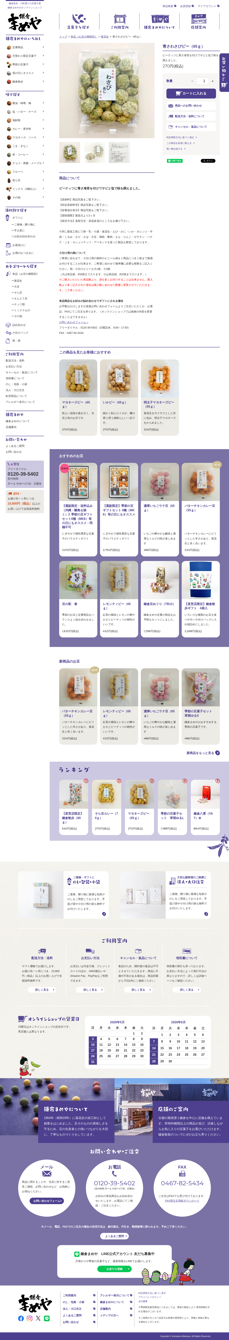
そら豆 (18, 292)
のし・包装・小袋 (16, 384)
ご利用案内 (69, 1295)
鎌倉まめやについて (18, 421)
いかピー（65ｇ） (115, 402)
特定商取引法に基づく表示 (152, 1293)
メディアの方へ (109, 1315)
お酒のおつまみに (23, 252)
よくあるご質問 (15, 445)
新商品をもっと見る (200, 753)
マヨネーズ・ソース (21, 137)
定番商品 (14, 47)
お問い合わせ (14, 451)
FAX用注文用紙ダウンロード (182, 1200)
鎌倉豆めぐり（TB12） (160, 604)
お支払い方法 (14, 366)
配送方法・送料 (15, 360)
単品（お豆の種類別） (84, 36)
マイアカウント (207, 6)
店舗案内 (11, 427)
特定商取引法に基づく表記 (180, 137)
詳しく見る (42, 989)
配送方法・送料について (186, 116)
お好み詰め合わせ (24, 236)
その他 (13, 197)
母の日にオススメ (20, 73)
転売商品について (16, 396)
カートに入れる (191, 93)
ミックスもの (22, 310)
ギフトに (17, 217)
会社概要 (143, 1301)
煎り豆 (13, 180)
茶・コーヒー (17, 154)
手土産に (19, 230)
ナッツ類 (19, 304)
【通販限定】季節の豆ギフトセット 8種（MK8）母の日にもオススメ (119, 510)
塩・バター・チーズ (21, 111)
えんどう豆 (20, 298)
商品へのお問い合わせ (185, 105)
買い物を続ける (174, 148)
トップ (63, 36)
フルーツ (14, 171)
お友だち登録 (114, 1268)
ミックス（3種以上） (22, 188)
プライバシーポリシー (149, 1297)
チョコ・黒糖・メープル (24, 163)
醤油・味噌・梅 (18, 103)
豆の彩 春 (69, 604)
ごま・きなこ (17, 145)
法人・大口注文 (15, 390)
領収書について (15, 378)
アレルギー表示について (20, 401)
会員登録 (185, 6)
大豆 (16, 286)
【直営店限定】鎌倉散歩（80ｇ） (72, 818)
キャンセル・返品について (187, 127)
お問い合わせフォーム (46, 1200)
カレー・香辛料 (18, 128)
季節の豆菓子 (17, 64)
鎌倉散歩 (14, 81)
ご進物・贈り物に (24, 224)
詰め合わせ (19, 324)
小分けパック (20, 332)
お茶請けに (19, 245)
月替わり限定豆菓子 (21, 55)
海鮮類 (13, 120)
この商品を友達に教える (179, 143)
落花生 (105, 36)
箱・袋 (16, 340)
